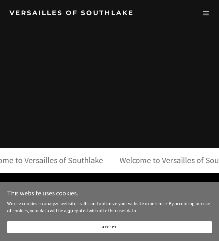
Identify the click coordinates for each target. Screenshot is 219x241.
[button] (206, 13)
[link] (78, 13)
